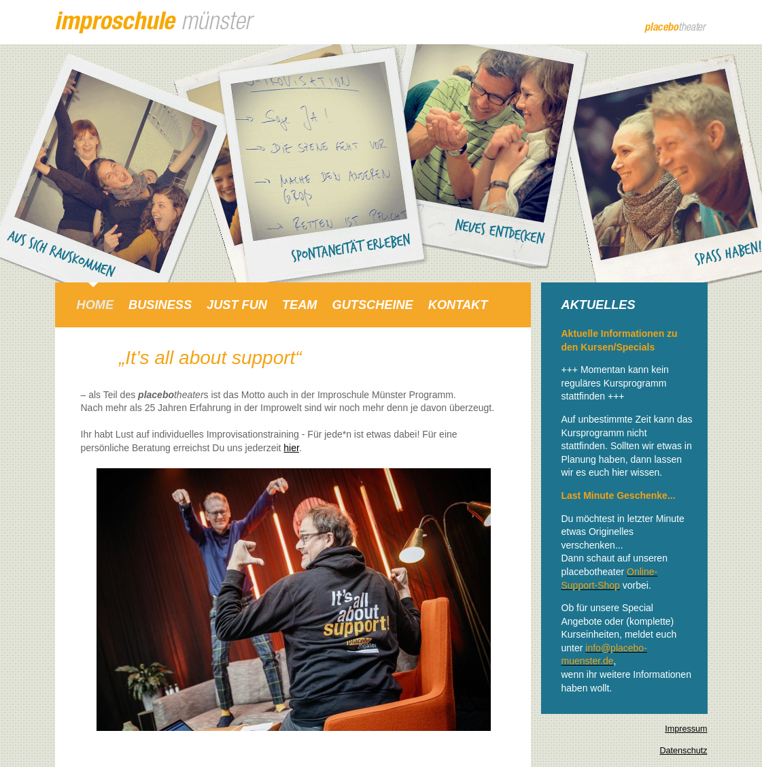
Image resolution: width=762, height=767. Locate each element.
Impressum (686, 729)
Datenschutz (683, 750)
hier (291, 447)
